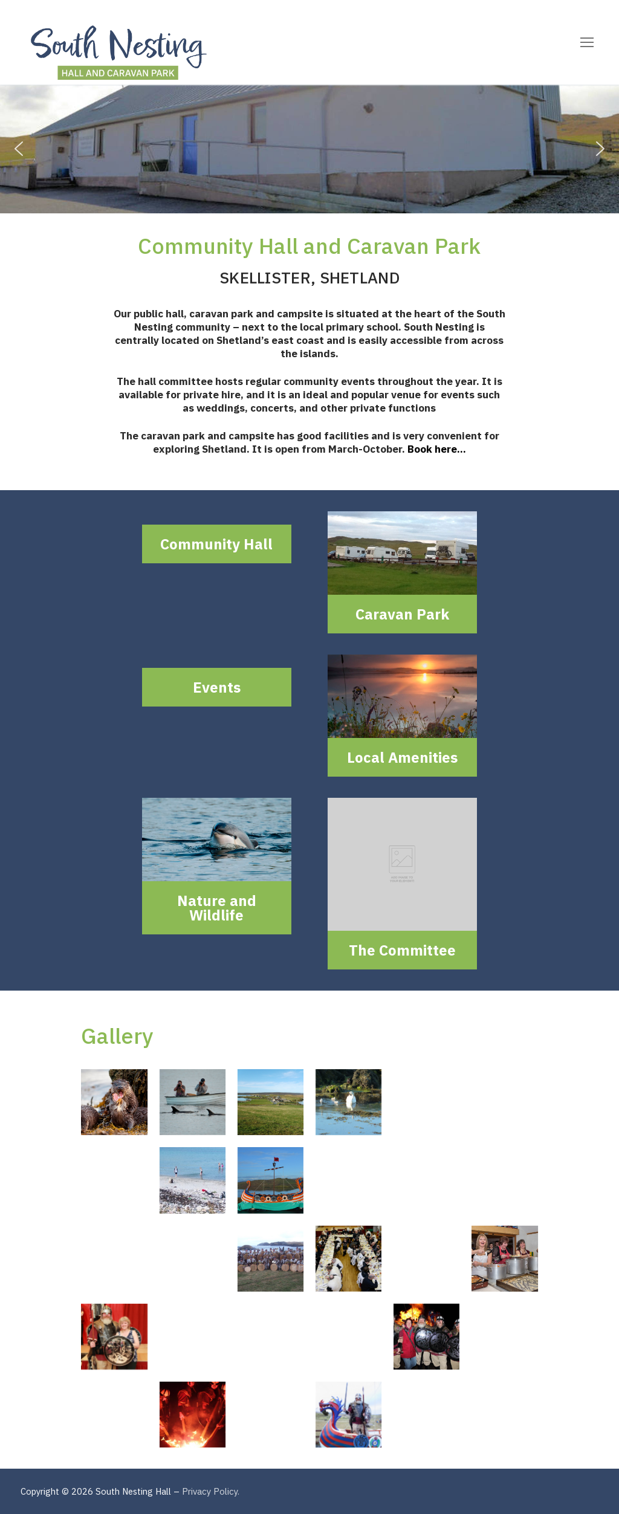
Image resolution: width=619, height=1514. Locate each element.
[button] (18, 148)
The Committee (402, 950)
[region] (309, 149)
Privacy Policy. (210, 1491)
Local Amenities (402, 757)
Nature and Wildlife (216, 908)
